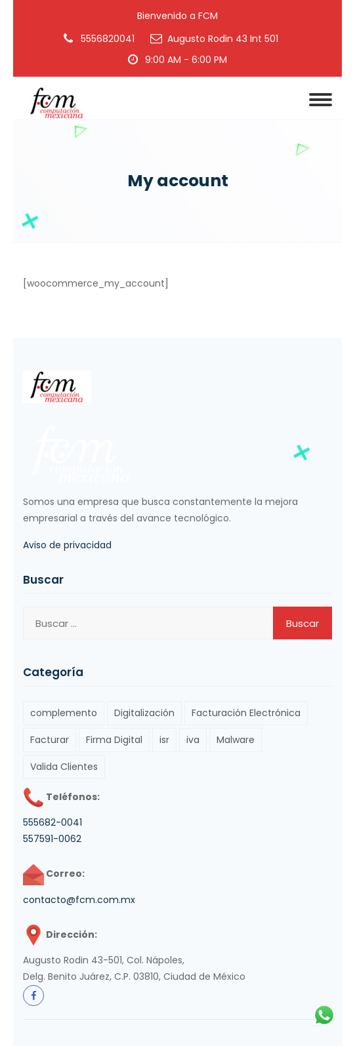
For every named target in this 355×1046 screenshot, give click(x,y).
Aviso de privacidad (67, 545)
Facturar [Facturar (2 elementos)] (49, 739)
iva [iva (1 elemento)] (192, 739)
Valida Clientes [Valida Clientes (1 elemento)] (64, 766)
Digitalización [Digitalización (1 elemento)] (144, 712)
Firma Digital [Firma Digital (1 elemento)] (114, 739)
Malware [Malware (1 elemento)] (236, 739)
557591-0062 (52, 838)
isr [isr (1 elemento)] (164, 739)
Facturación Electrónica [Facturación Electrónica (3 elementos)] (246, 712)
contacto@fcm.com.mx (79, 899)
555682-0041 (52, 822)
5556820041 (108, 38)
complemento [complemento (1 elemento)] (63, 712)
